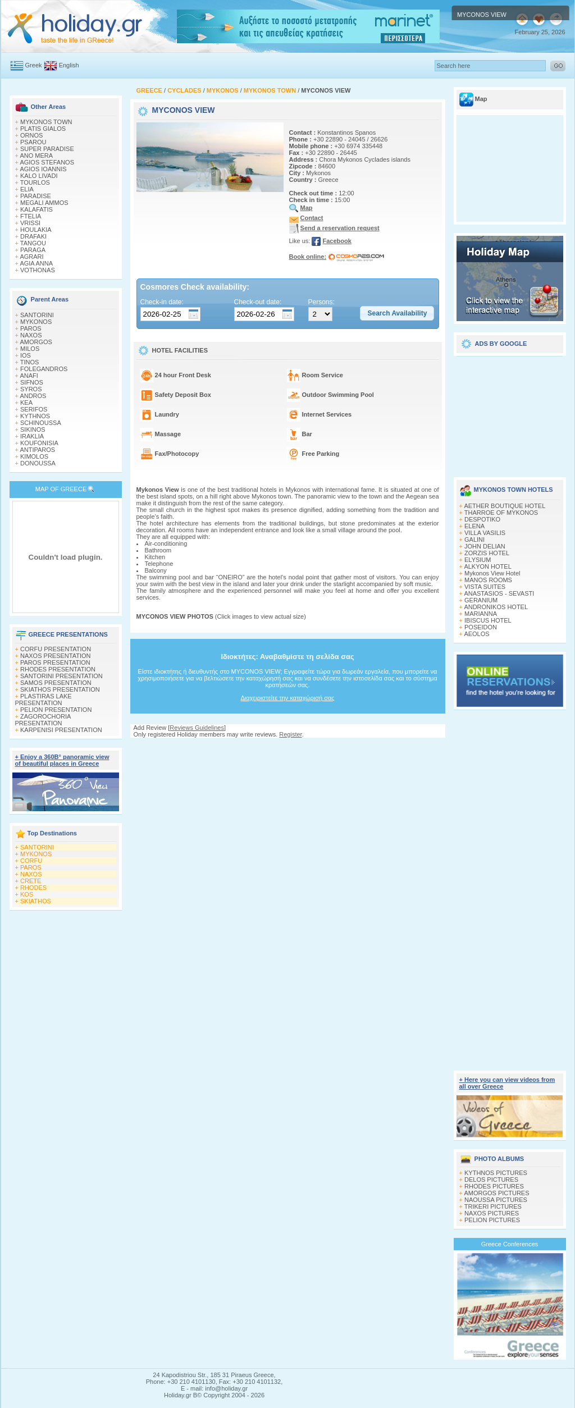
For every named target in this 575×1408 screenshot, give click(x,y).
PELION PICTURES (492, 1220)
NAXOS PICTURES (491, 1213)
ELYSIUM (477, 559)
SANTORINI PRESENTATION (61, 676)
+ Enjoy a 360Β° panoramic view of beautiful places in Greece (62, 760)
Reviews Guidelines (197, 727)
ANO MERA (36, 155)
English (69, 65)
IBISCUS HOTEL (488, 620)
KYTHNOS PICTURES (495, 1172)
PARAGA (32, 249)
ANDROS (33, 395)
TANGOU (33, 243)
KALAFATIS (36, 209)
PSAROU (33, 142)
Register (290, 734)
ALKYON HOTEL (487, 566)
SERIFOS (33, 409)
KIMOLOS (34, 456)
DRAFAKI (33, 236)
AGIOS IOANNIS (43, 169)
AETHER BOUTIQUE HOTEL (504, 505)
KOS (26, 894)
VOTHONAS (37, 270)
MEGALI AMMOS (44, 202)
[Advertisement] (287, 748)
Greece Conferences (510, 1244)
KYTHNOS (35, 416)
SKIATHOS (35, 901)
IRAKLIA (32, 436)
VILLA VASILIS (484, 532)
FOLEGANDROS (43, 368)
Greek (33, 65)
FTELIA (30, 216)
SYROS (31, 389)
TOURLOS (35, 182)
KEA (26, 402)
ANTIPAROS (37, 449)
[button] (397, 313)
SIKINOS (32, 429)
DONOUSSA (38, 463)
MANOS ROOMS (488, 580)
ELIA (27, 189)
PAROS (31, 328)
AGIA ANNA (36, 263)
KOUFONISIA (39, 443)
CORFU (31, 860)
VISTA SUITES (484, 586)
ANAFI (29, 375)
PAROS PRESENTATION (55, 662)
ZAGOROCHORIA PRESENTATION (43, 719)
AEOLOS (476, 633)
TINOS (29, 362)
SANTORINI (37, 315)
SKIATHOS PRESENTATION (60, 689)
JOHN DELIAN (484, 546)
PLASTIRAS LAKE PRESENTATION (43, 699)
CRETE (30, 880)
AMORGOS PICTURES (496, 1193)
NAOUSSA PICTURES (495, 1199)
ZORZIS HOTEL (486, 553)
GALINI (474, 539)
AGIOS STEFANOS (47, 162)
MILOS (29, 348)
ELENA (474, 526)
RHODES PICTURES (494, 1186)
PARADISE (35, 196)
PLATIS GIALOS (43, 128)
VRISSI (30, 223)
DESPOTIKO (482, 519)
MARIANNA (480, 613)
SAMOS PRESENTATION (56, 682)
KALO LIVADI (38, 175)
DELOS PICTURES (491, 1179)
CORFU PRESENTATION (55, 649)
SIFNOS (31, 382)
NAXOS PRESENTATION (55, 655)
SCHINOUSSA (40, 422)
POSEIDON (480, 627)
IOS (25, 355)
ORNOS (31, 135)
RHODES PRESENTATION (57, 669)
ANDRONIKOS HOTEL (496, 607)
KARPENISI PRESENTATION (61, 729)
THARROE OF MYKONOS (501, 512)
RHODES (33, 887)
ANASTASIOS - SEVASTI (499, 593)
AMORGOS (36, 342)
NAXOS (31, 335)
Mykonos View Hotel (492, 573)
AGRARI (31, 256)
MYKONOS (36, 321)
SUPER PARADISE (47, 148)
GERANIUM (481, 600)
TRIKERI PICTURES (493, 1206)
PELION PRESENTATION (56, 709)
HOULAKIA (36, 229)
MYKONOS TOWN (46, 121)
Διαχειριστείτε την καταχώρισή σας (287, 697)
